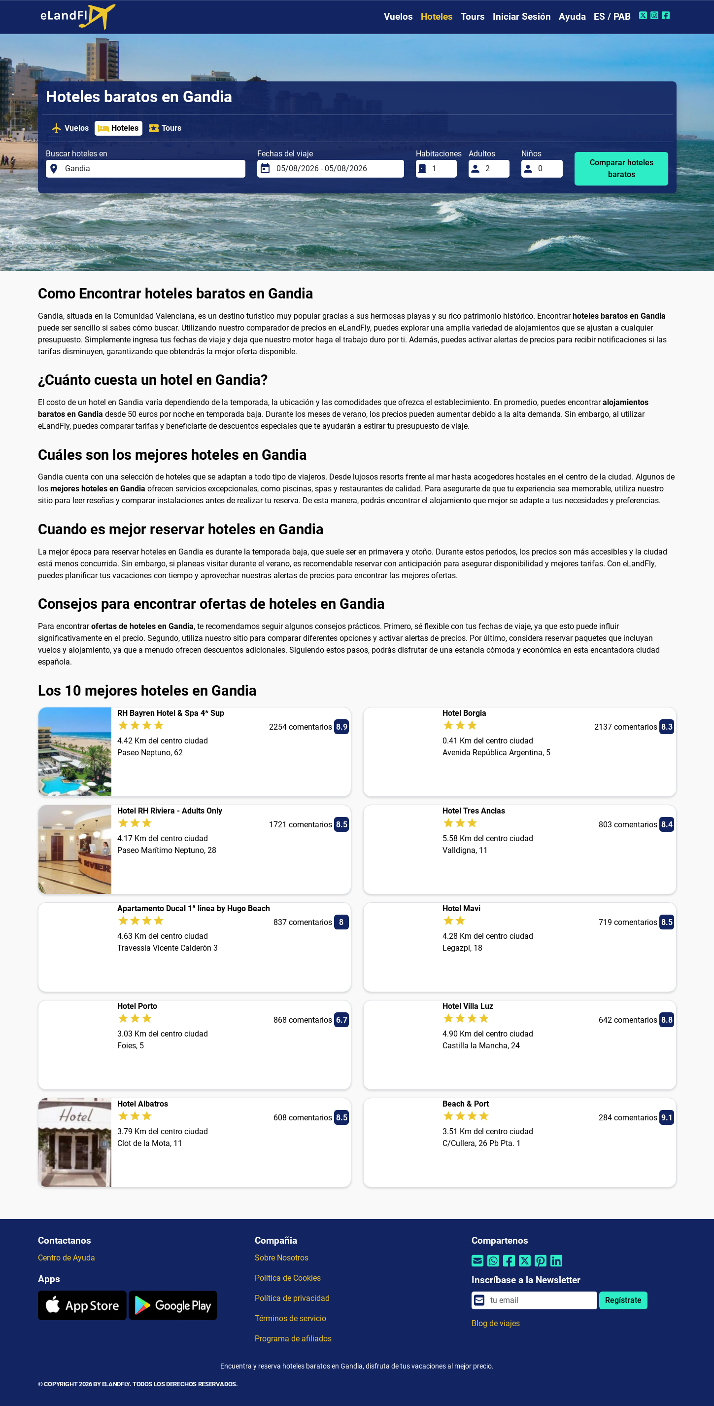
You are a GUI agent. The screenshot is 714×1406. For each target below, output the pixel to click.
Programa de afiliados (293, 1338)
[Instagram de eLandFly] (655, 15)
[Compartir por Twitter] (525, 1267)
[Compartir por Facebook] (509, 1267)
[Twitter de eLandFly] (644, 15)
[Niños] (547, 169)
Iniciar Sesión (522, 16)
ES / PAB (612, 16)
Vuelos (398, 16)
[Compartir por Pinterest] (540, 1267)
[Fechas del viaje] (337, 169)
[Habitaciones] (441, 169)
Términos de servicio (290, 1318)
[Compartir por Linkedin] (556, 1267)
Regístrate (623, 1300)
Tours (473, 16)
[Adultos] (494, 169)
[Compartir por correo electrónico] (477, 1267)
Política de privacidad (292, 1298)
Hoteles (437, 16)
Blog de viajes (496, 1323)
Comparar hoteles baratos (621, 168)
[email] (540, 1300)
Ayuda (572, 16)
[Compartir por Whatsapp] (493, 1267)
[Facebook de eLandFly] (667, 15)
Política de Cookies (288, 1278)
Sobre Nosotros (281, 1257)
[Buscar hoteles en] (152, 169)
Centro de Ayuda (66, 1257)
